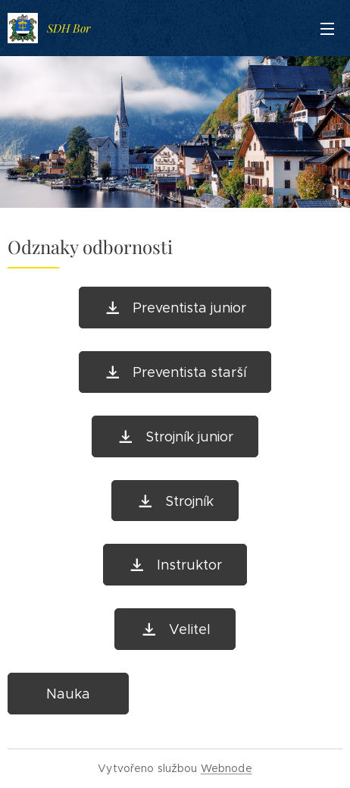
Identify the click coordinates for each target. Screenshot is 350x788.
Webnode (226, 768)
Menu (327, 29)
